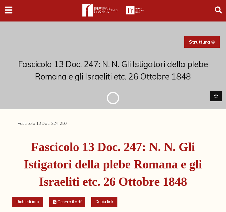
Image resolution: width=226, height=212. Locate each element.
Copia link (104, 201)
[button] (202, 42)
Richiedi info (27, 201)
